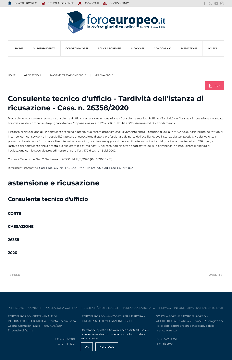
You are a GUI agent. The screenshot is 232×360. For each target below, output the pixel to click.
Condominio (116, 3)
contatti (35, 308)
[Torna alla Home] (116, 22)
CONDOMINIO (162, 48)
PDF (214, 86)
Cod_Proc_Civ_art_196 (86, 168)
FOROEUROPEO (22, 3)
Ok (87, 346)
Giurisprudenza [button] (44, 48)
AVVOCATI (88, 3)
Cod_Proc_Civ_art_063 (117, 168)
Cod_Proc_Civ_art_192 (54, 168)
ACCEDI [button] (212, 48)
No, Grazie (107, 346)
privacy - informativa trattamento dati (191, 308)
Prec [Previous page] (15, 275)
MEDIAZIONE (189, 48)
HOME (19, 48)
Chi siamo (16, 308)
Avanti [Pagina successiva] (215, 275)
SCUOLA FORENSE (57, 3)
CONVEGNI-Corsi (77, 48)
